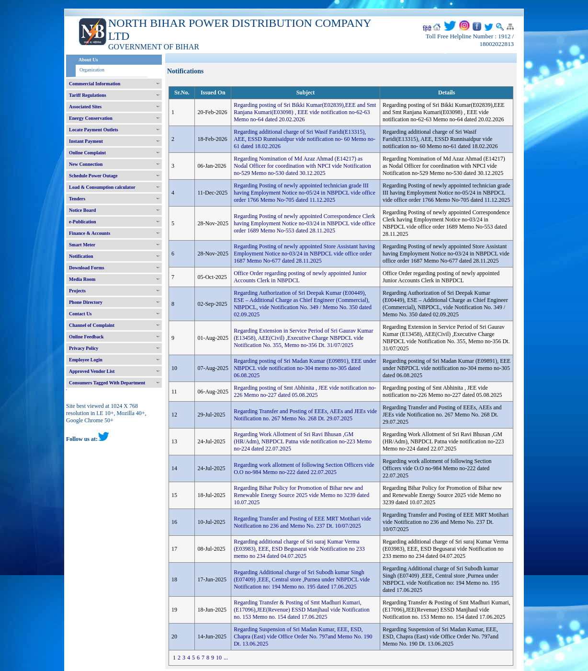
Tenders (77, 198)
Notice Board (82, 210)
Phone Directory (85, 302)
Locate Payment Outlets (93, 129)
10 (219, 657)
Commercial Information (94, 83)
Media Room (82, 279)
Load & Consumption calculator (102, 187)
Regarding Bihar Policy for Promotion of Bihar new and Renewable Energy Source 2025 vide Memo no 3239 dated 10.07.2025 (301, 495)
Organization (91, 69)
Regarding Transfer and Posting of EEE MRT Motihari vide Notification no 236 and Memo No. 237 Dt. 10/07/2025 (302, 522)
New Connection (85, 164)
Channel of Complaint (91, 325)
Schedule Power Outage (93, 175)
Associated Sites (85, 106)
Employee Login (85, 359)
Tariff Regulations (87, 95)
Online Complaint (87, 152)
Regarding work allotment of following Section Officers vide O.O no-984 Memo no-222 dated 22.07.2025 (304, 468)
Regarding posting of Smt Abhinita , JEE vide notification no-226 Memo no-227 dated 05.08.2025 (305, 391)
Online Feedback (86, 336)
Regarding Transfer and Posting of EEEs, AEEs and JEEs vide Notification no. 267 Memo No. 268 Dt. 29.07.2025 (305, 415)
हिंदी (427, 28)
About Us (88, 59)
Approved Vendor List (91, 371)
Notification (81, 256)
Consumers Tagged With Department (107, 382)
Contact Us (80, 313)
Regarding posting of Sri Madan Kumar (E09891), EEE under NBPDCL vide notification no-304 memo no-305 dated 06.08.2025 (305, 368)
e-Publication (82, 221)
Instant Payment (86, 141)
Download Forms (86, 267)
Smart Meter (82, 244)
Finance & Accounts (89, 233)
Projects (77, 290)
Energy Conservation (91, 118)
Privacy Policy (83, 348)
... (226, 657)
